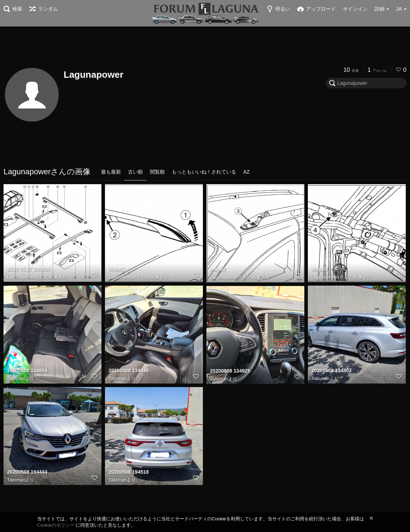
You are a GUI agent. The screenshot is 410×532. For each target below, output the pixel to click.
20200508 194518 (128, 472)
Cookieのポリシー (56, 525)
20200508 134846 (128, 371)
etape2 (218, 269)
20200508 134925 (230, 371)
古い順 (135, 172)
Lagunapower (93, 74)
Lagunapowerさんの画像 (32, 277)
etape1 (116, 269)
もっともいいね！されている (204, 172)
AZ (246, 172)
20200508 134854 (27, 371)
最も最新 (111, 172)
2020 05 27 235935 (28, 269)
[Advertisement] (205, 46)
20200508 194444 (27, 472)
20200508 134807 (331, 371)
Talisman (16, 378)
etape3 (319, 269)
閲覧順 (157, 172)
